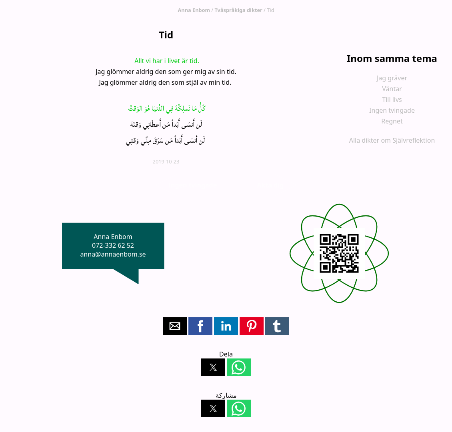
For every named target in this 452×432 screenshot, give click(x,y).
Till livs (392, 99)
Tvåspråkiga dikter (238, 10)
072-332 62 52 (113, 245)
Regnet (392, 121)
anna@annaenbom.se (113, 254)
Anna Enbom (194, 10)
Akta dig (270, 185)
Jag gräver (392, 78)
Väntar (392, 88)
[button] (175, 326)
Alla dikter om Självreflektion (392, 140)
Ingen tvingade (392, 110)
